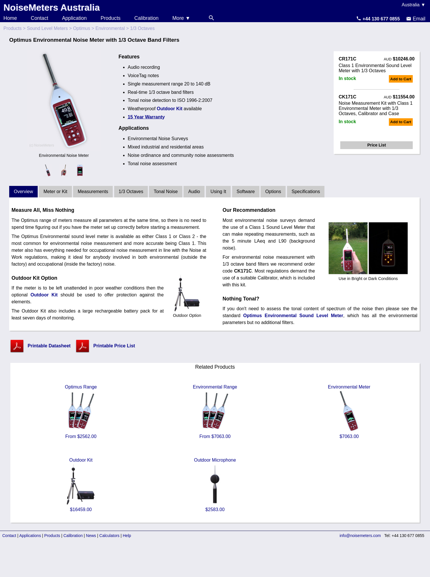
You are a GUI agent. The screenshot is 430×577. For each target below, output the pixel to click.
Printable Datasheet (49, 345)
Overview (23, 191)
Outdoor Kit (169, 108)
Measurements (93, 191)
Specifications (306, 191)
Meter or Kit (55, 191)
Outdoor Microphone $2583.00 (214, 485)
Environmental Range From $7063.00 (215, 411)
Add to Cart (400, 79)
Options (273, 191)
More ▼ (181, 18)
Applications (30, 535)
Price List (376, 145)
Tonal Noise (166, 191)
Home (10, 18)
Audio (194, 191)
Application (74, 18)
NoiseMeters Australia (51, 7)
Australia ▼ (413, 4)
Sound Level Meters (47, 28)
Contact (39, 18)
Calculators (109, 535)
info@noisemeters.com (360, 535)
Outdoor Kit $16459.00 (80, 485)
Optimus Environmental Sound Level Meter (293, 315)
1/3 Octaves (131, 191)
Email (415, 19)
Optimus (81, 28)
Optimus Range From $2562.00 (80, 411)
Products (111, 18)
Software (246, 191)
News (91, 535)
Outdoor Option (187, 313)
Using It (218, 191)
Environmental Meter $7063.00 (349, 411)
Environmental (110, 28)
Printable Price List (114, 345)
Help (127, 535)
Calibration (146, 18)
